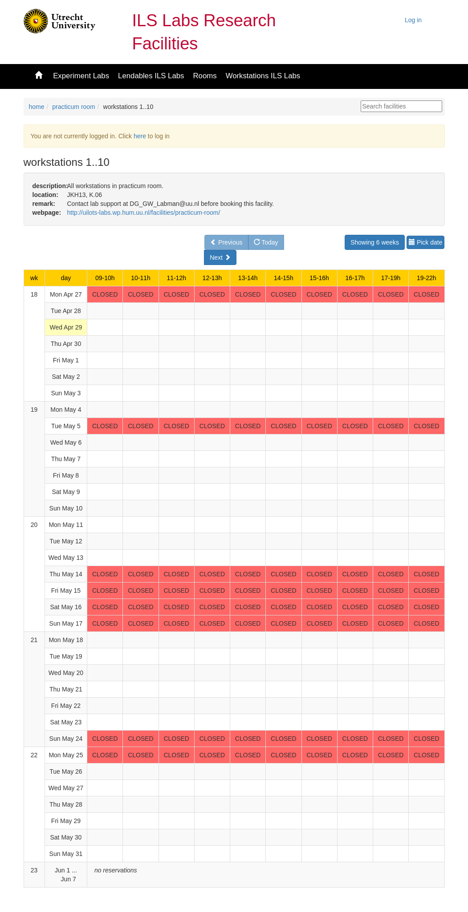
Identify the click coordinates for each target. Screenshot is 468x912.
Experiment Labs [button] (81, 76)
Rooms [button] (204, 76)
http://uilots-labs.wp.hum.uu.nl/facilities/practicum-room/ (143, 212)
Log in (413, 20)
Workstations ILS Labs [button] (263, 76)
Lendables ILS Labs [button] (151, 76)
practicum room (73, 106)
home (37, 106)
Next (220, 257)
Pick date (425, 242)
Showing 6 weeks (374, 242)
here (140, 136)
